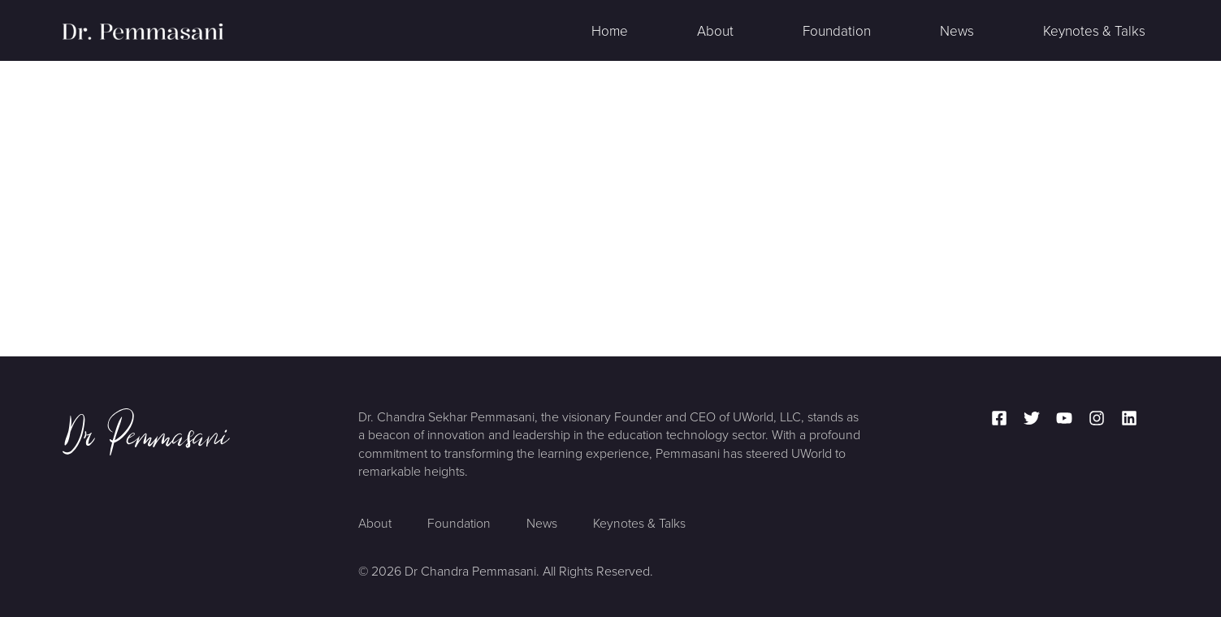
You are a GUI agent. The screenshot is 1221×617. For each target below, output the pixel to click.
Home (609, 31)
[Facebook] (999, 418)
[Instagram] (1097, 418)
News (957, 31)
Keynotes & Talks (1094, 31)
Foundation (837, 31)
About (715, 31)
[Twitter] (1032, 418)
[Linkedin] (1129, 418)
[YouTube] (1064, 418)
